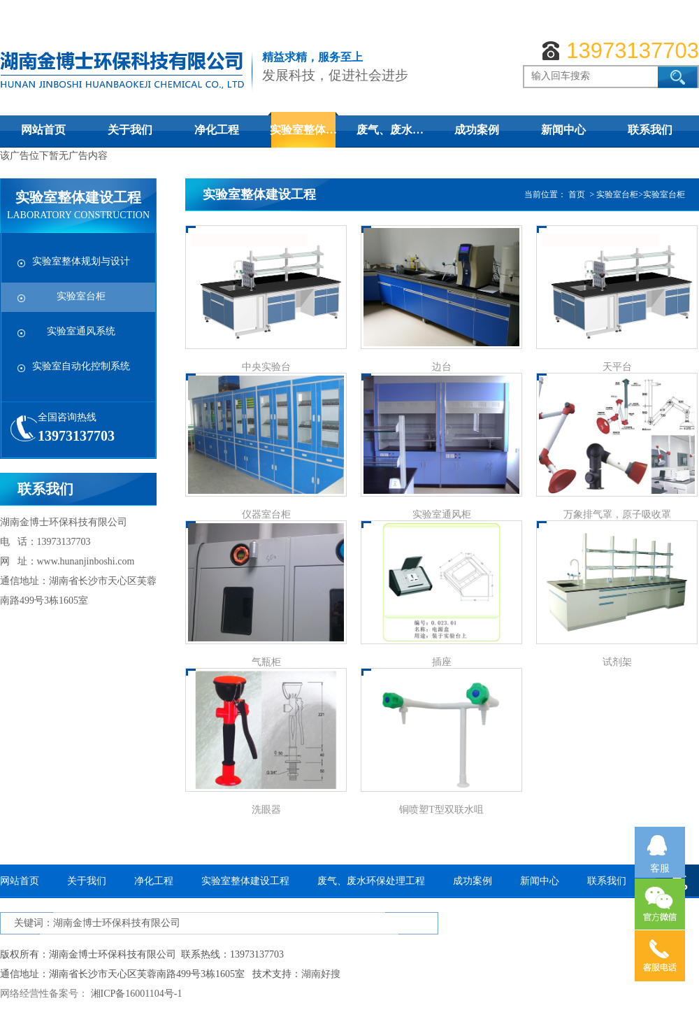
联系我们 (650, 130)
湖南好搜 (320, 974)
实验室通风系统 (81, 331)
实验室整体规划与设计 (81, 261)
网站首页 (43, 130)
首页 (576, 194)
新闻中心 (563, 130)
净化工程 (216, 130)
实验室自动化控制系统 (81, 366)
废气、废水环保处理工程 (371, 881)
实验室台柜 (81, 296)
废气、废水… (390, 130)
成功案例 (476, 130)
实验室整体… (303, 130)
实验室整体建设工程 (245, 881)
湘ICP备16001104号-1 (136, 993)
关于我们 (130, 130)
